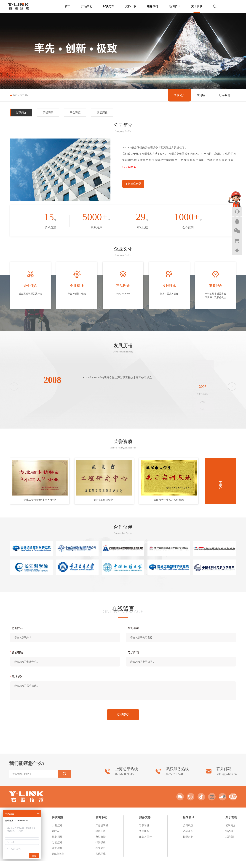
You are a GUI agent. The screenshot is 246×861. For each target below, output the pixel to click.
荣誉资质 (48, 112)
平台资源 (75, 112)
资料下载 (130, 6)
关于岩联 (196, 6)
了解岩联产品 (133, 183)
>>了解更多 (129, 167)
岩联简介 (24, 95)
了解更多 (220, 481)
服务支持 (152, 6)
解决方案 (108, 6)
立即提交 (123, 714)
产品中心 (86, 6)
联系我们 (224, 95)
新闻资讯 (174, 6)
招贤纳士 (202, 95)
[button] (232, 386)
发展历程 (102, 112)
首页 (67, 6)
